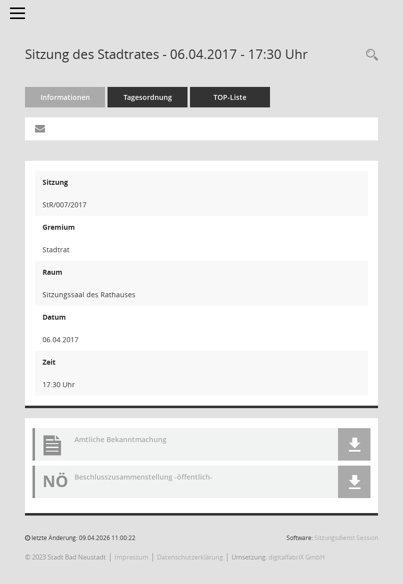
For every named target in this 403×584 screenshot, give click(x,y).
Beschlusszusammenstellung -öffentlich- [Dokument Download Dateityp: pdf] (143, 477)
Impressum (131, 557)
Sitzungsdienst (346, 538)
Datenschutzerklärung (190, 557)
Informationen (65, 97)
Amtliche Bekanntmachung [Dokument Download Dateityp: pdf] (120, 439)
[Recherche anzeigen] (369, 55)
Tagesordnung (148, 97)
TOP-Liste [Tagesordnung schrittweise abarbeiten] (230, 97)
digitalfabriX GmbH (296, 557)
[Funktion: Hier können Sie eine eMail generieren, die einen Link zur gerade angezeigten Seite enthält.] (40, 129)
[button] (354, 444)
